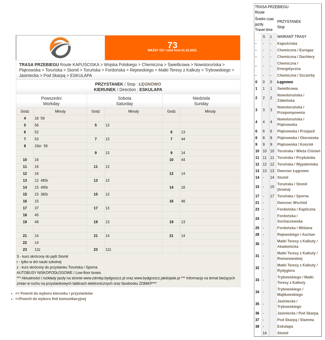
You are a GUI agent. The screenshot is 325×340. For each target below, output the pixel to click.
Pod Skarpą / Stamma (295, 320)
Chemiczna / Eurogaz (295, 50)
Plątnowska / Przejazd (296, 131)
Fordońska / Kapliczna (296, 209)
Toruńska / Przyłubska (296, 158)
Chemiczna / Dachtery (296, 57)
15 (36, 187)
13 (107, 125)
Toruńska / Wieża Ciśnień (299, 151)
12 (36, 180)
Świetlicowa (287, 89)
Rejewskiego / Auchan (296, 234)
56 (36, 125)
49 (43, 187)
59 (43, 118)
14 (183, 153)
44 (183, 139)
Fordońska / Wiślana (294, 228)
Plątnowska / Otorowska (298, 138)
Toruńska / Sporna (293, 196)
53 (36, 139)
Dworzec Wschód (292, 203)
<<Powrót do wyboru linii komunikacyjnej (50, 299)
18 (36, 118)
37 (36, 208)
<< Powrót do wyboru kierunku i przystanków (54, 293)
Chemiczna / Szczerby (296, 75)
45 (36, 215)
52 (36, 132)
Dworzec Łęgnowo (293, 171)
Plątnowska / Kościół (295, 144)
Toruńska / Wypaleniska (297, 164)
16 (36, 146)
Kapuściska (287, 43)
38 (43, 194)
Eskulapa (285, 326)
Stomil (282, 177)
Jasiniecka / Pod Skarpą (297, 313)
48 (43, 180)
